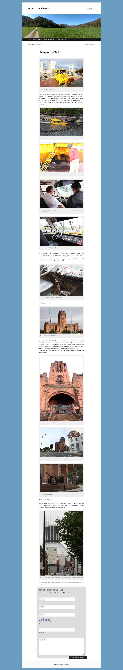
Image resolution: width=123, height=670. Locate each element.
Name (42, 599)
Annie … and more (38, 8)
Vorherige (86, 44)
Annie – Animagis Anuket (49, 39)
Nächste (92, 44)
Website (41, 614)
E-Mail (42, 607)
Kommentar (42, 639)
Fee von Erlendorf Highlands (35, 39)
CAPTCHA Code (42, 632)
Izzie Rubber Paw (62, 39)
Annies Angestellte (66, 582)
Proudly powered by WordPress (61, 664)
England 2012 (57, 582)
